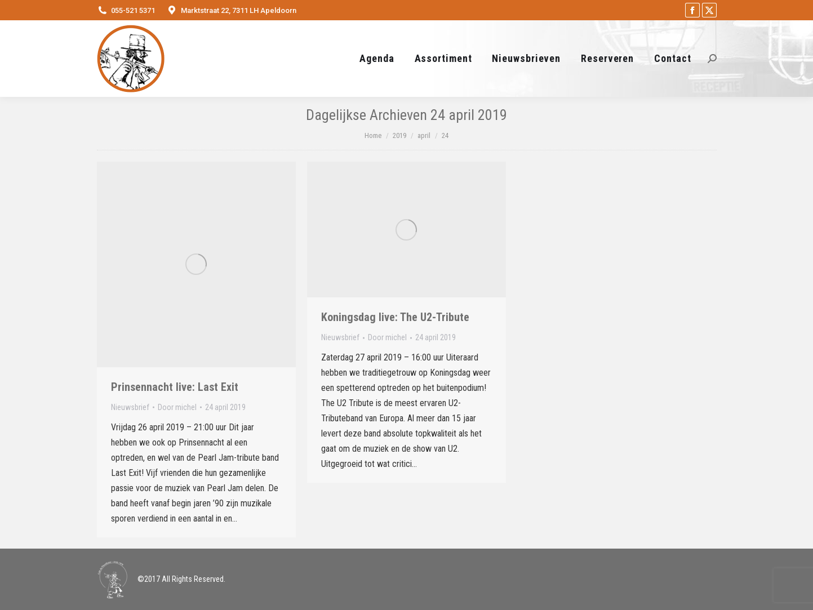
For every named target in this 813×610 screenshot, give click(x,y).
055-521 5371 (133, 10)
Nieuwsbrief (130, 407)
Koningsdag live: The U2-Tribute (395, 317)
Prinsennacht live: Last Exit (174, 387)
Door (177, 407)
